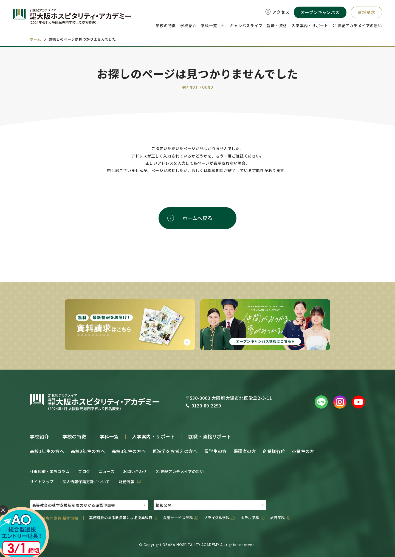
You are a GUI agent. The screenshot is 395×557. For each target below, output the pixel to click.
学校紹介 (39, 436)
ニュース (106, 471)
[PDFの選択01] (89, 505)
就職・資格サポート (210, 436)
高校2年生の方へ (88, 451)
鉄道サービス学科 (178, 517)
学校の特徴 (74, 436)
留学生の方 (215, 451)
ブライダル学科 (217, 517)
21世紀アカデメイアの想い (180, 471)
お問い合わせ (135, 471)
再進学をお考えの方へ (175, 451)
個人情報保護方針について (86, 481)
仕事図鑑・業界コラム (49, 471)
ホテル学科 (250, 517)
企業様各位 (274, 451)
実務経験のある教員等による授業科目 (120, 517)
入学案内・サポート (153, 436)
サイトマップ (42, 481)
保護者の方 (244, 451)
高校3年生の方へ (129, 451)
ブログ (84, 471)
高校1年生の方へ (47, 451)
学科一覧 (109, 436)
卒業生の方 (303, 451)
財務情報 (127, 481)
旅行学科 (277, 517)
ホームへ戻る (190, 217)
